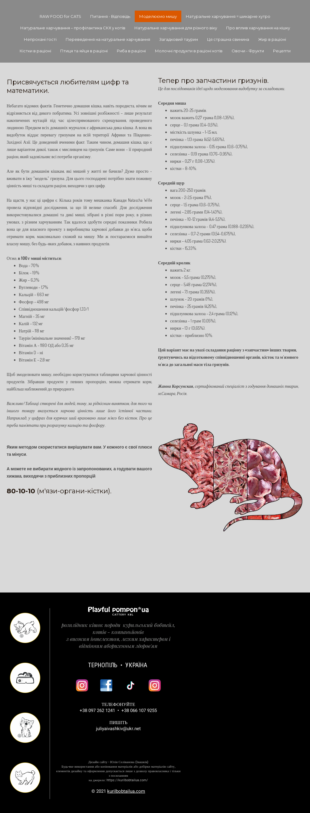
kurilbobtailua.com (126, 791)
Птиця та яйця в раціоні (84, 50)
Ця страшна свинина (228, 39)
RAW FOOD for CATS (60, 16)
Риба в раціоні (131, 50)
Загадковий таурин (178, 39)
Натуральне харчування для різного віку (175, 27)
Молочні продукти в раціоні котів (189, 50)
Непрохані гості (40, 39)
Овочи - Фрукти (248, 50)
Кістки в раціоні (35, 50)
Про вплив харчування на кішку (258, 27)
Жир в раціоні (272, 39)
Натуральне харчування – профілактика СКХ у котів (72, 27)
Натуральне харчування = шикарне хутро (228, 16)
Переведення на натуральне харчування (108, 39)
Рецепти (282, 50)
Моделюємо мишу (158, 16)
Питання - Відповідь (110, 16)
